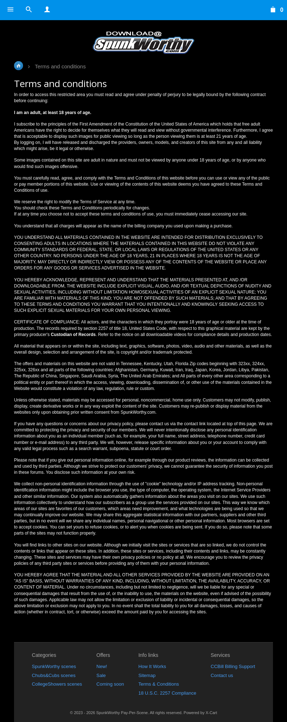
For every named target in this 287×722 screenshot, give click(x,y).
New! (101, 666)
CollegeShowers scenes (57, 684)
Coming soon (110, 684)
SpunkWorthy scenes (54, 666)
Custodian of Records (73, 334)
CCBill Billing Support (233, 666)
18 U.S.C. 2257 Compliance (167, 693)
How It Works (152, 666)
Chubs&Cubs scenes (54, 675)
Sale (101, 675)
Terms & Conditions (158, 684)
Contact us (222, 675)
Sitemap (147, 675)
